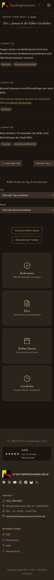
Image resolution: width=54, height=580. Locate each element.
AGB (6, 546)
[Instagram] (20, 482)
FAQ (6, 534)
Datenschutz (11, 551)
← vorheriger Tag (11, 163)
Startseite (6, 17)
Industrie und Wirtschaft (25, 64)
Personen (6, 64)
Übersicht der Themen (27, 240)
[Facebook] (3, 482)
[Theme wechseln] (39, 5)
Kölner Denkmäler (21, 102)
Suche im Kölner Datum (27, 230)
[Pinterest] (25, 482)
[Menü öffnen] (49, 5)
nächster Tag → (44, 163)
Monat (3, 204)
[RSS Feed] (36, 482)
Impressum (10, 540)
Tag (1, 190)
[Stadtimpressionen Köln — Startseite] (18, 5)
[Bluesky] (31, 482)
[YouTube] (14, 482)
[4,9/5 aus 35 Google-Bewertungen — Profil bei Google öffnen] (27, 453)
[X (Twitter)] (9, 482)
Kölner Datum (19, 17)
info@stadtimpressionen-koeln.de (25, 516)
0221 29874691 (14, 501)
